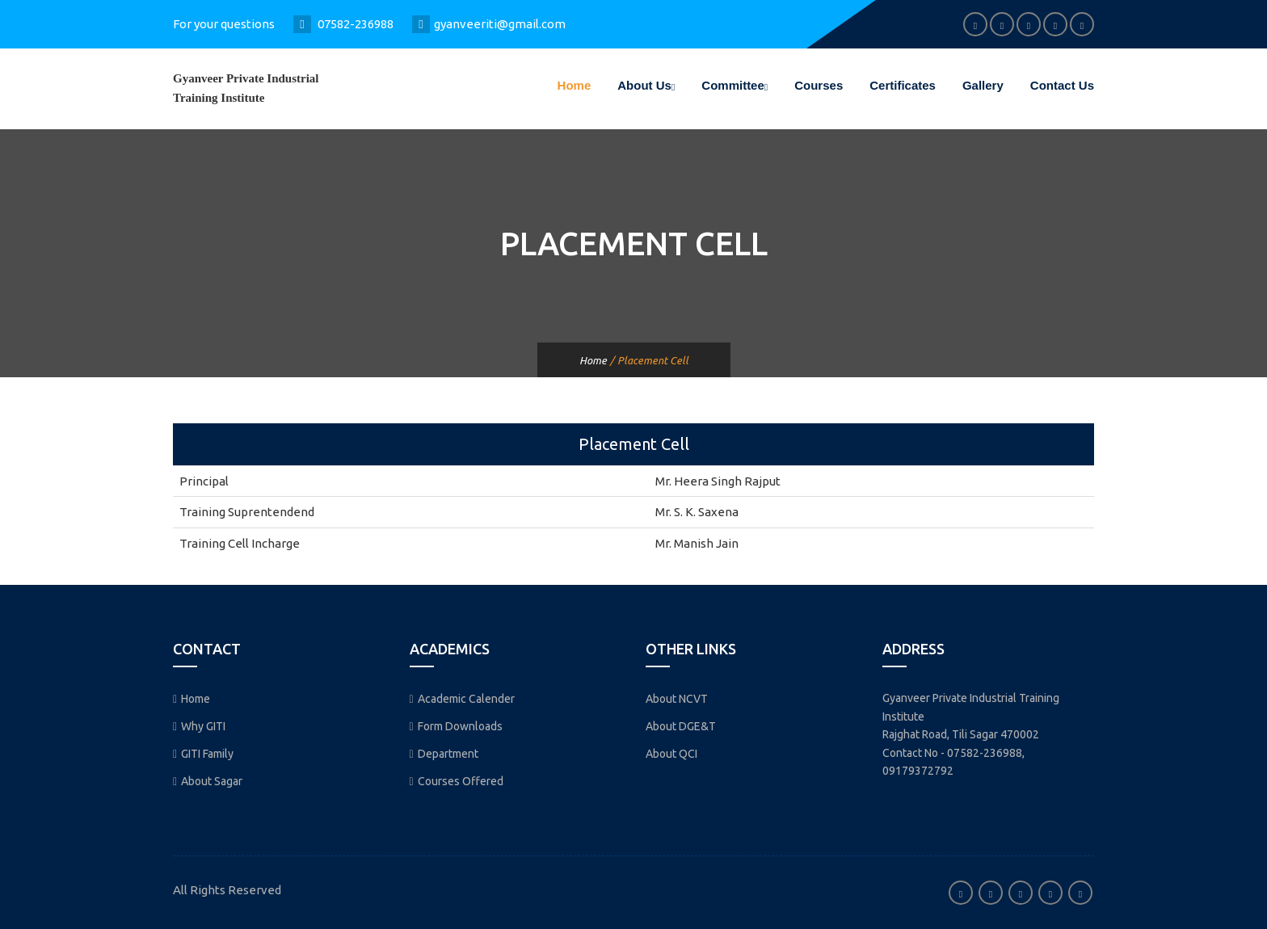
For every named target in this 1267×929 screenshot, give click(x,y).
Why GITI (199, 726)
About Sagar (207, 781)
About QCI (671, 753)
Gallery (983, 85)
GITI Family (203, 753)
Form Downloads (456, 726)
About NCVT (677, 698)
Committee (734, 85)
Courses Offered (456, 781)
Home (574, 85)
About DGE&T (681, 726)
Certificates (902, 85)
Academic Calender (462, 698)
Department (444, 753)
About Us (646, 85)
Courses (818, 85)
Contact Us (1062, 85)
